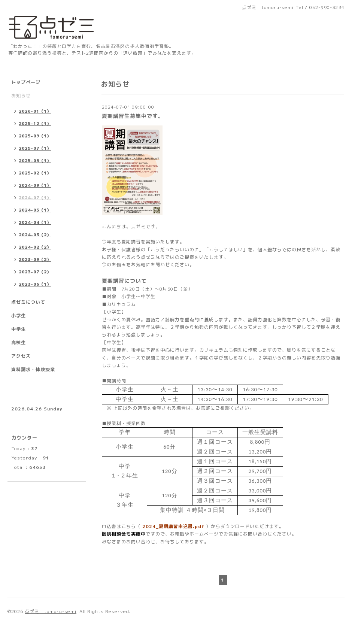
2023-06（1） (35, 284)
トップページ (25, 82)
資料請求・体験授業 (33, 369)
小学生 (18, 315)
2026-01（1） (35, 111)
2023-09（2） (35, 260)
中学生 (18, 329)
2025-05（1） (35, 161)
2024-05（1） (35, 210)
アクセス (21, 356)
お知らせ (21, 95)
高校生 (18, 342)
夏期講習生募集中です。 (133, 115)
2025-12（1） (35, 124)
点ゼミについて (28, 302)
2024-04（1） (35, 222)
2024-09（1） (35, 185)
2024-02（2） (35, 247)
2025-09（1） (35, 136)
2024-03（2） (35, 235)
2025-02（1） (35, 173)
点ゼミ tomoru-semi (50, 611)
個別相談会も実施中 (124, 534)
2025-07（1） (35, 148)
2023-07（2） (35, 272)
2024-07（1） (35, 198)
